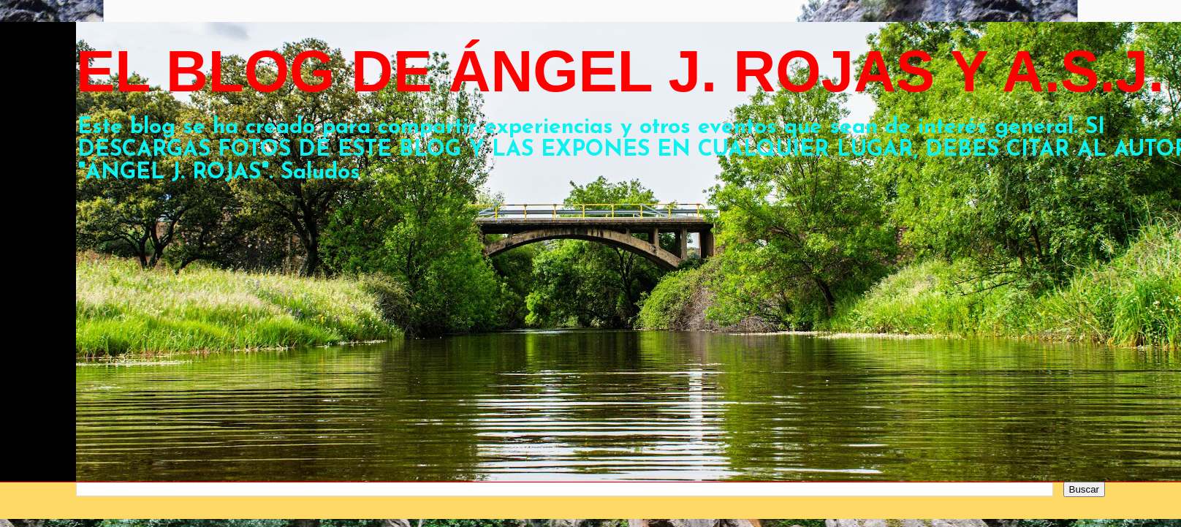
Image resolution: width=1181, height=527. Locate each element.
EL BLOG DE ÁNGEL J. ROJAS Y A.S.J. (620, 71)
